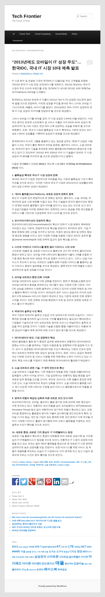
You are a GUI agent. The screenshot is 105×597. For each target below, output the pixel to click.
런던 (79, 551)
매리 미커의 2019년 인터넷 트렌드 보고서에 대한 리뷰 (36, 527)
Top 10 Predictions (20, 465)
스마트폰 (53, 556)
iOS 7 (38, 546)
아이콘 (84, 557)
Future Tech (25, 34)
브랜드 (31, 557)
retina (77, 547)
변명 (26, 557)
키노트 (25, 569)
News (22, 462)
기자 (38, 552)
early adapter (23, 547)
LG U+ (64, 547)
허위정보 (62, 569)
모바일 (32, 465)
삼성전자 (40, 556)
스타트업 (63, 557)
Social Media (61, 34)
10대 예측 (44, 462)
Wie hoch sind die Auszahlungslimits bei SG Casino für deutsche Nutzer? (47, 517)
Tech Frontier (26, 16)
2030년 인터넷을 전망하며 (24, 530)
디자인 (72, 551)
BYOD (56, 462)
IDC (78, 462)
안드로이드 (48, 563)
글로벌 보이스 (31, 552)
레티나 (86, 551)
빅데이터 (40, 465)
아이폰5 (36, 563)
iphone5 (51, 547)
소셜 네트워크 (50, 465)
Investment (18, 40)
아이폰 (26, 563)
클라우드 (16, 569)
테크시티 (32, 570)
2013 (51, 462)
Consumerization (67, 462)
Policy (74, 34)
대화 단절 (44, 552)
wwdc (16, 551)
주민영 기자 (38, 74)
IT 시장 (84, 462)
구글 (23, 551)
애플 (59, 562)
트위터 (40, 569)
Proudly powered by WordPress (52, 586)
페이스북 (50, 569)
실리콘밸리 (74, 557)
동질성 (66, 552)
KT (59, 546)
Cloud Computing (42, 34)
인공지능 (78, 563)
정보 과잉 (88, 564)
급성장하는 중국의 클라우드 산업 (27, 524)
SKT (83, 546)
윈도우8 (69, 563)
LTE (89, 462)
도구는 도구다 (56, 551)
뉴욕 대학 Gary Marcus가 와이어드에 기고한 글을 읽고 (37, 520)
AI (14, 34)
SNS (89, 547)
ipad (44, 547)
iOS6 (31, 547)
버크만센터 (20, 557)
